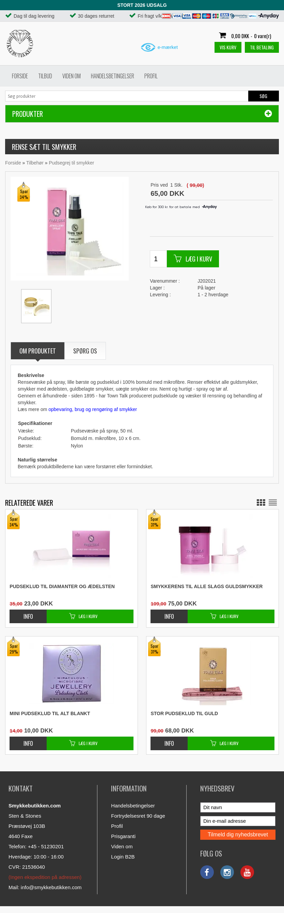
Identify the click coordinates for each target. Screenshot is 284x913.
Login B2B (123, 857)
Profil (151, 76)
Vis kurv (228, 47)
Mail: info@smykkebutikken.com (45, 887)
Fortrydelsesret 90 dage (138, 816)
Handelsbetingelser (112, 76)
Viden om (71, 76)
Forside (20, 76)
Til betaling (262, 47)
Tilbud (45, 76)
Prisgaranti (123, 836)
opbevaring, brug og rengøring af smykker (92, 409)
